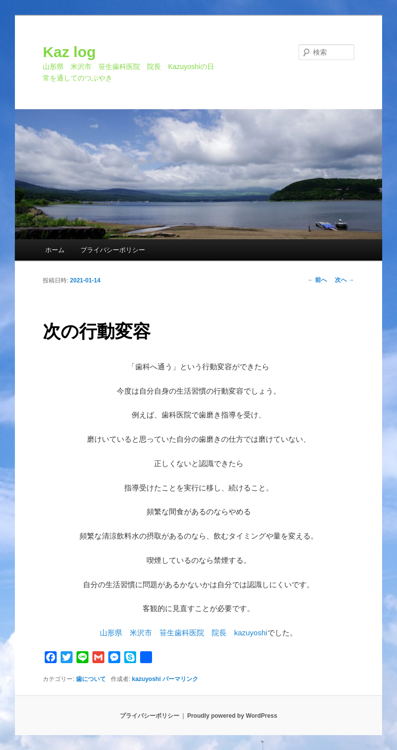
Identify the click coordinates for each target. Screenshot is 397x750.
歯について (91, 679)
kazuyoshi (146, 679)
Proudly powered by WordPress (232, 715)
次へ (344, 279)
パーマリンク (180, 679)
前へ (317, 279)
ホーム (55, 250)
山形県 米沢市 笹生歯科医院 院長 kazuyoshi (183, 632)
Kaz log (69, 52)
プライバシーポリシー (112, 250)
